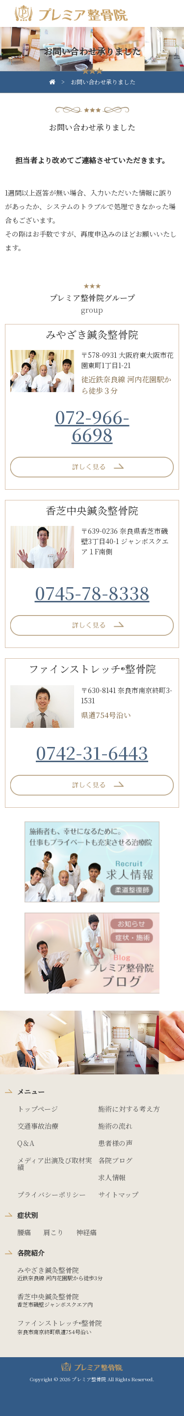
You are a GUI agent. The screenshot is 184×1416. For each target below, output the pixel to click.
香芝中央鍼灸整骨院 (48, 1296)
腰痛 (24, 1232)
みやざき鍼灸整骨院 (48, 1270)
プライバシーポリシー (51, 1194)
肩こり (53, 1232)
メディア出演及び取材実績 (54, 1163)
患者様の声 (115, 1143)
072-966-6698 (92, 425)
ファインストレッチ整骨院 (59, 1323)
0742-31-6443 (92, 752)
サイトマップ (118, 1194)
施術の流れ (115, 1126)
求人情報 (112, 1177)
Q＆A (25, 1143)
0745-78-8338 (92, 592)
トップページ (37, 1109)
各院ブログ (115, 1160)
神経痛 (86, 1232)
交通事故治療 (37, 1126)
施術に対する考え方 (129, 1109)
